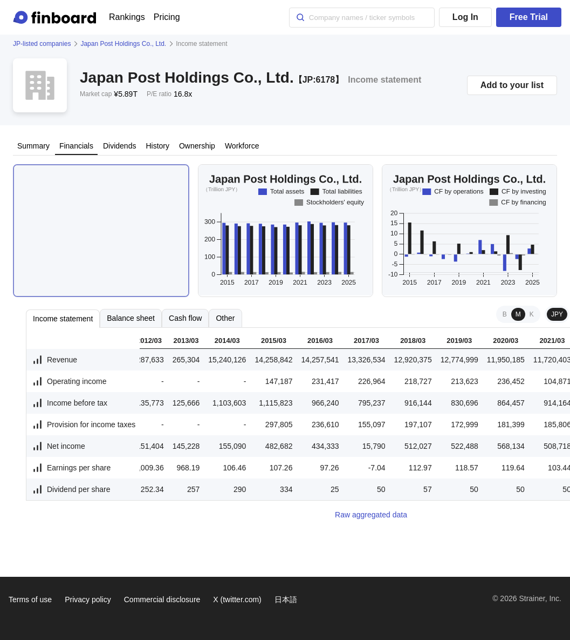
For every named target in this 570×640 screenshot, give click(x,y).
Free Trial (529, 17)
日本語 (285, 599)
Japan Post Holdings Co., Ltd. (123, 44)
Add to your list (512, 85)
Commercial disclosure (162, 599)
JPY (557, 314)
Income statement (63, 318)
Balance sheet (131, 318)
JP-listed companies (42, 44)
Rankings (127, 17)
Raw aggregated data (371, 514)
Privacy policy (88, 599)
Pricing (167, 17)
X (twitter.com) (237, 599)
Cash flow (185, 318)
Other (225, 318)
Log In (465, 17)
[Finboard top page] (57, 17)
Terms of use (30, 599)
